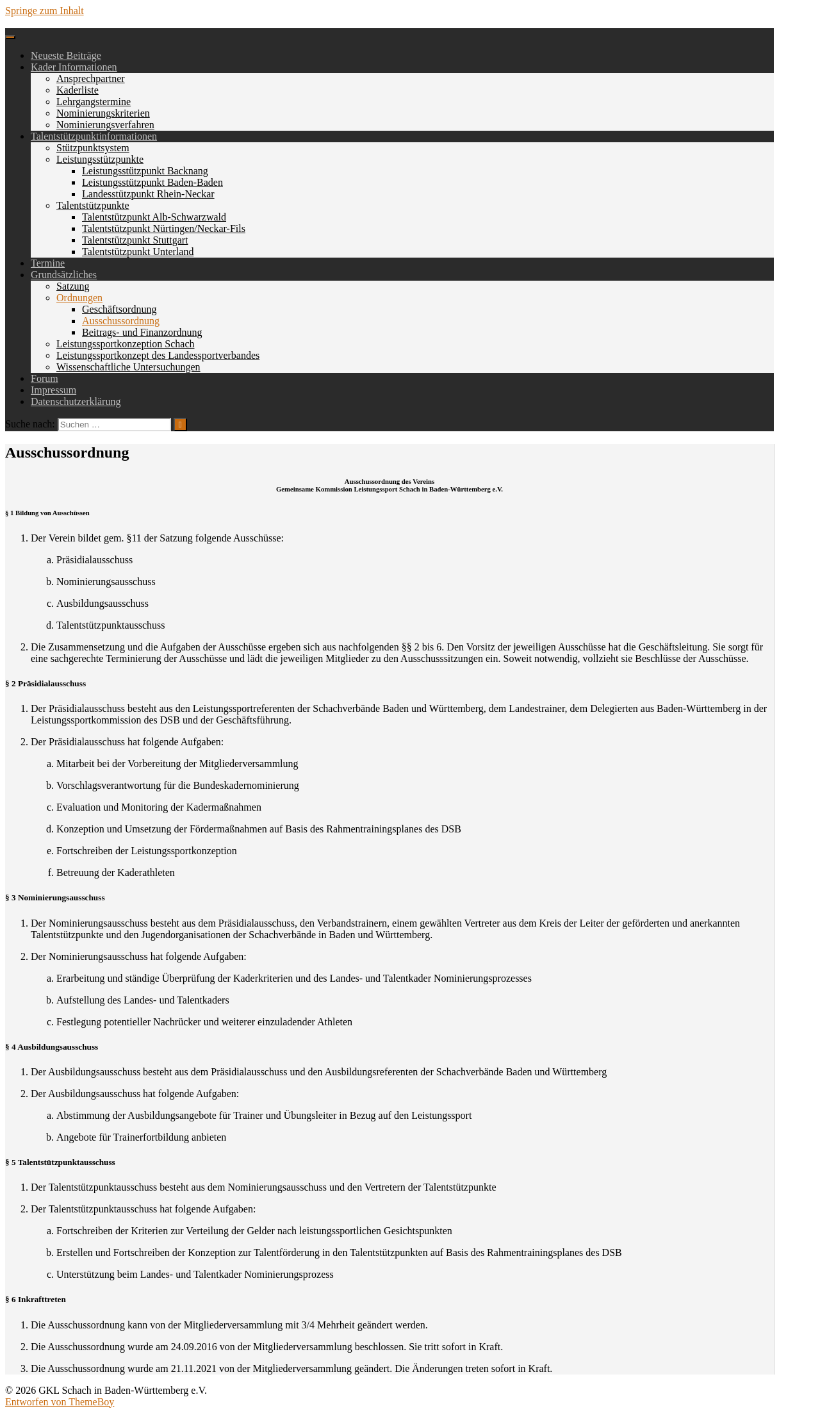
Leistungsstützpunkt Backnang (145, 170)
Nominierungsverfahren (105, 124)
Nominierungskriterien (103, 113)
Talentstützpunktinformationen (94, 136)
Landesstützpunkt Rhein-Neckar (148, 193)
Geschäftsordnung (119, 309)
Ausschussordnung (121, 320)
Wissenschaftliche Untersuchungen (128, 366)
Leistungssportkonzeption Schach (125, 343)
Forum (44, 378)
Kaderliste (77, 90)
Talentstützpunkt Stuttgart (135, 240)
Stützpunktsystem (92, 147)
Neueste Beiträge (66, 55)
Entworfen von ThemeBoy (59, 1401)
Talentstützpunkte (92, 205)
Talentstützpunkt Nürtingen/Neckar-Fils (163, 228)
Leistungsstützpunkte (100, 159)
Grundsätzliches (64, 274)
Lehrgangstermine (93, 101)
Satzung (73, 286)
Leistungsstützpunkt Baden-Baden (152, 182)
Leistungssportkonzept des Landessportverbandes (157, 355)
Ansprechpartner (90, 78)
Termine (48, 263)
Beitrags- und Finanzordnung (142, 332)
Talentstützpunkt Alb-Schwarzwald (154, 216)
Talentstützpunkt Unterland (137, 251)
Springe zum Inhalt (44, 10)
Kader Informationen (74, 67)
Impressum (53, 389)
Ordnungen (79, 297)
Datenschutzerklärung (75, 401)
